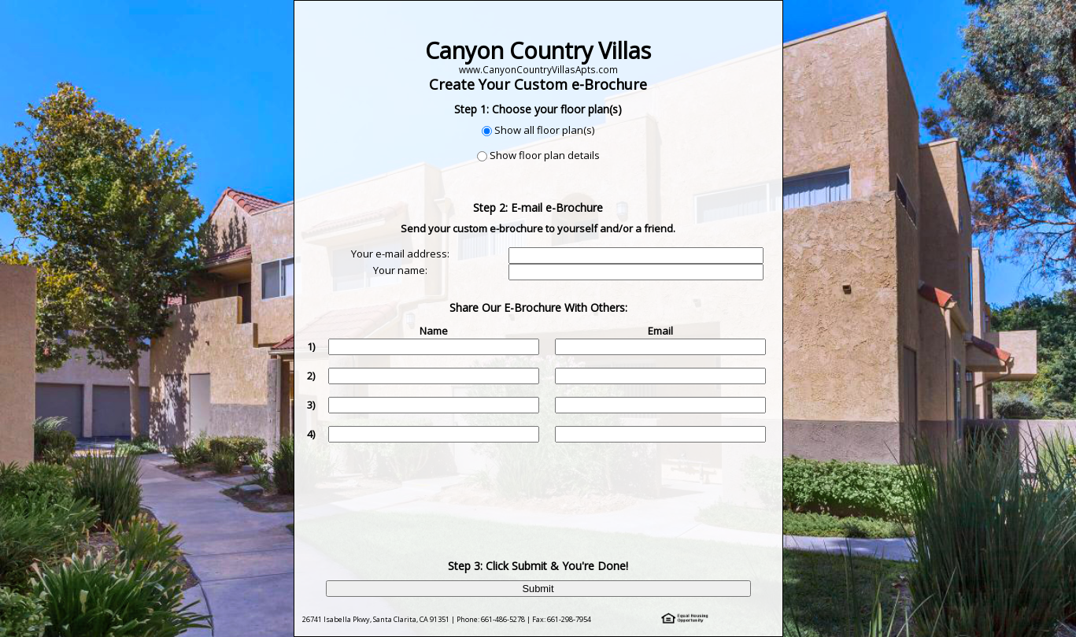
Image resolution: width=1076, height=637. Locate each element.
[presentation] (540, 489)
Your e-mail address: (400, 253)
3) (311, 405)
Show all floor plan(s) (544, 130)
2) (311, 375)
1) (311, 346)
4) (311, 434)
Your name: (400, 270)
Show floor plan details (545, 155)
